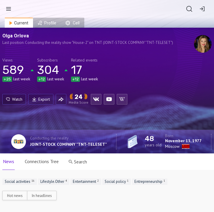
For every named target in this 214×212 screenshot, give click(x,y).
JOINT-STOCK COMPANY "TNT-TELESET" (68, 144)
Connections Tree (42, 161)
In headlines (42, 195)
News (8, 161)
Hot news (15, 195)
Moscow (172, 146)
